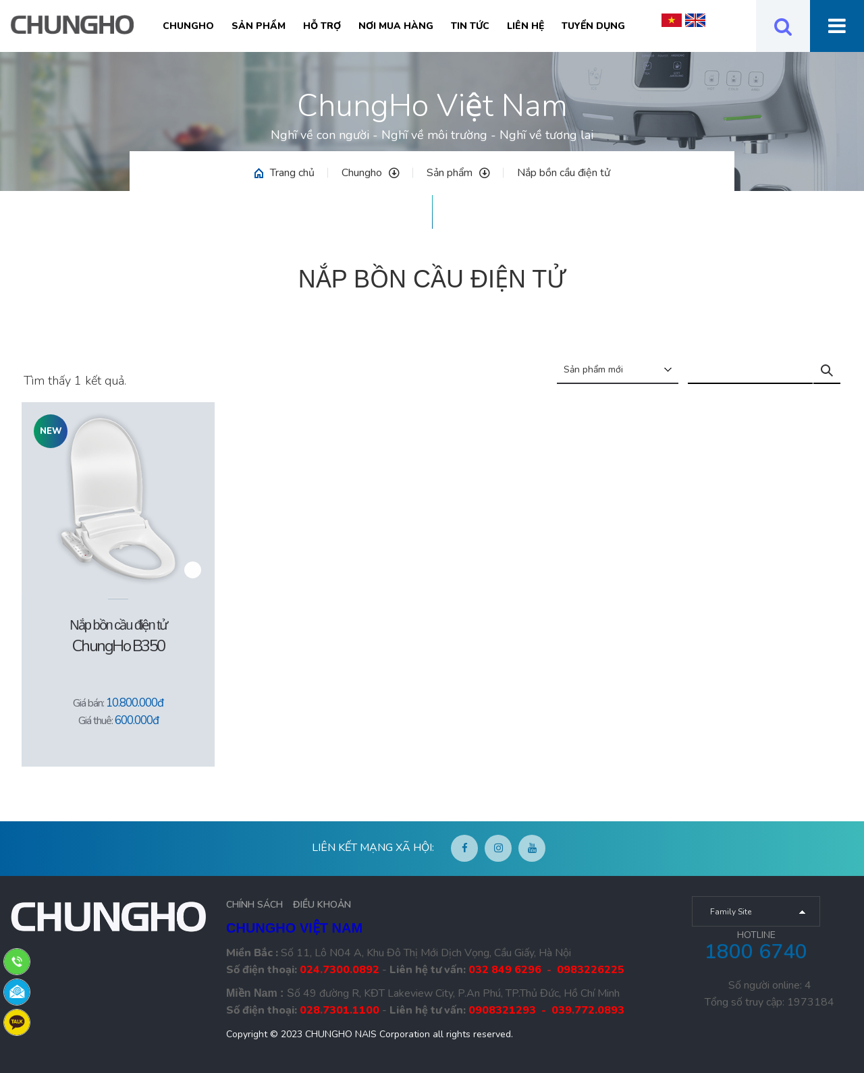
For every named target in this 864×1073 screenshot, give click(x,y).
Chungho (188, 26)
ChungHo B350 (118, 646)
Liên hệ (525, 26)
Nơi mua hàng (395, 26)
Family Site (730, 911)
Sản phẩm (259, 26)
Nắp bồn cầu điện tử (563, 172)
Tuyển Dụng (593, 26)
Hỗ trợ (322, 26)
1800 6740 (756, 952)
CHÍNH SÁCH (254, 904)
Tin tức (470, 26)
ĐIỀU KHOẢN (322, 904)
